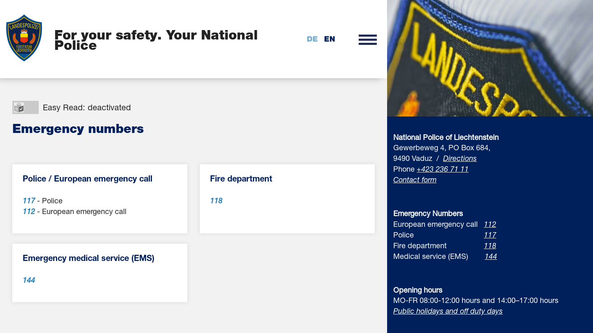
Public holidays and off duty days (448, 310)
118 (490, 245)
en (329, 39)
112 (490, 223)
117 (490, 234)
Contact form (415, 179)
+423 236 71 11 (443, 168)
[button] (368, 39)
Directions (460, 158)
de (312, 39)
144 (491, 256)
